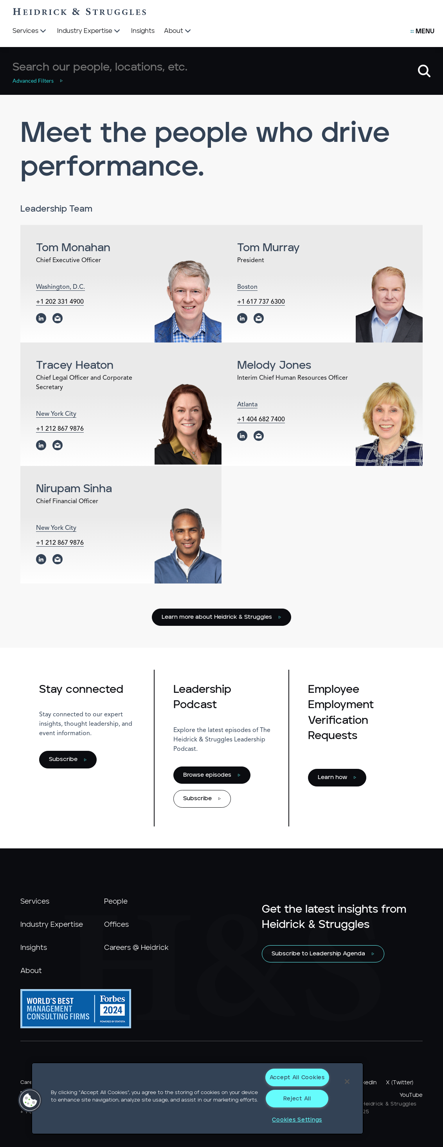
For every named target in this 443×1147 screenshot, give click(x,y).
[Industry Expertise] (89, 31)
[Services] (30, 31)
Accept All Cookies (297, 1077)
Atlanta (247, 405)
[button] (42, 80)
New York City (56, 414)
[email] (57, 318)
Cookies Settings (297, 1120)
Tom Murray (268, 248)
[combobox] (212, 67)
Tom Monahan (73, 248)
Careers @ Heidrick (136, 947)
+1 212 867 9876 (60, 429)
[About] (178, 31)
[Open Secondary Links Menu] (422, 31)
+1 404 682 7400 (261, 420)
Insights (33, 947)
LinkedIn (365, 1082)
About (31, 971)
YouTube (411, 1095)
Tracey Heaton (74, 365)
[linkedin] (41, 318)
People (116, 901)
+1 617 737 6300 (261, 302)
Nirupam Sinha (74, 489)
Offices (116, 924)
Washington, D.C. (60, 287)
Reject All (297, 1099)
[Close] (347, 1081)
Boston (247, 287)
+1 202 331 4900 (60, 302)
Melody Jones (274, 365)
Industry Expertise (51, 924)
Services (34, 901)
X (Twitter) (399, 1082)
